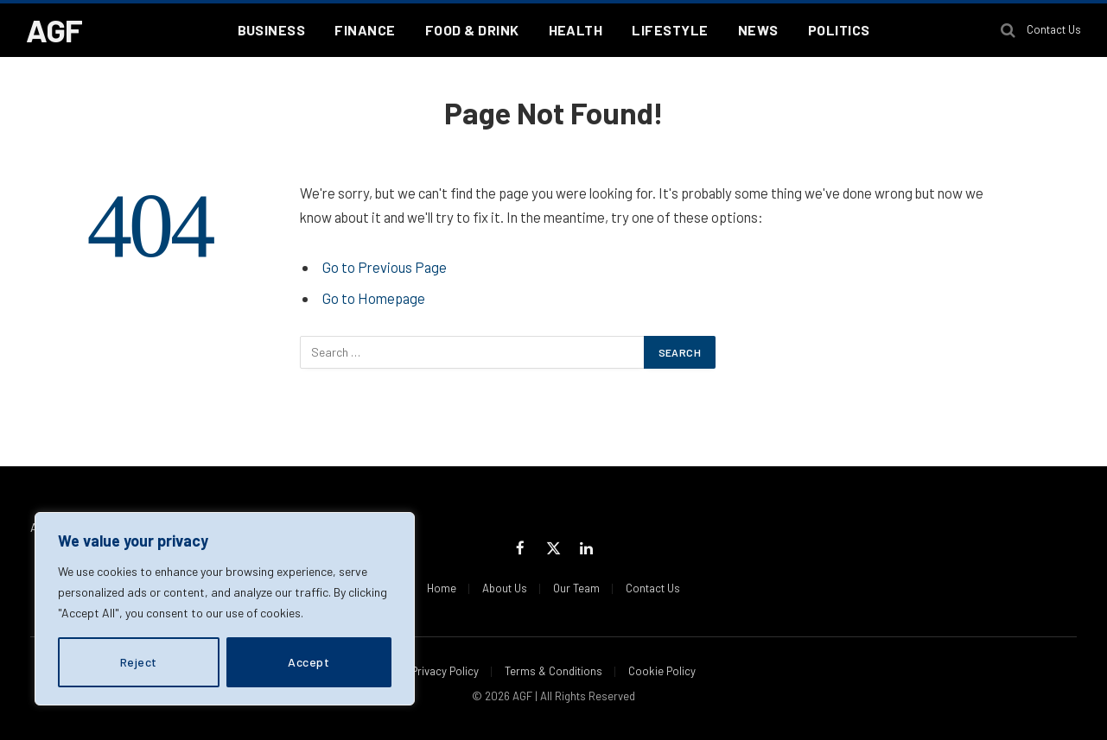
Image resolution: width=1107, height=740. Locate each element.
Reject (138, 662)
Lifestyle (670, 30)
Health (576, 30)
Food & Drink (472, 30)
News (758, 30)
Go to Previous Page (384, 266)
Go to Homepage (373, 298)
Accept (308, 662)
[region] (225, 608)
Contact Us (1054, 29)
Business (272, 30)
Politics (839, 30)
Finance (364, 30)
